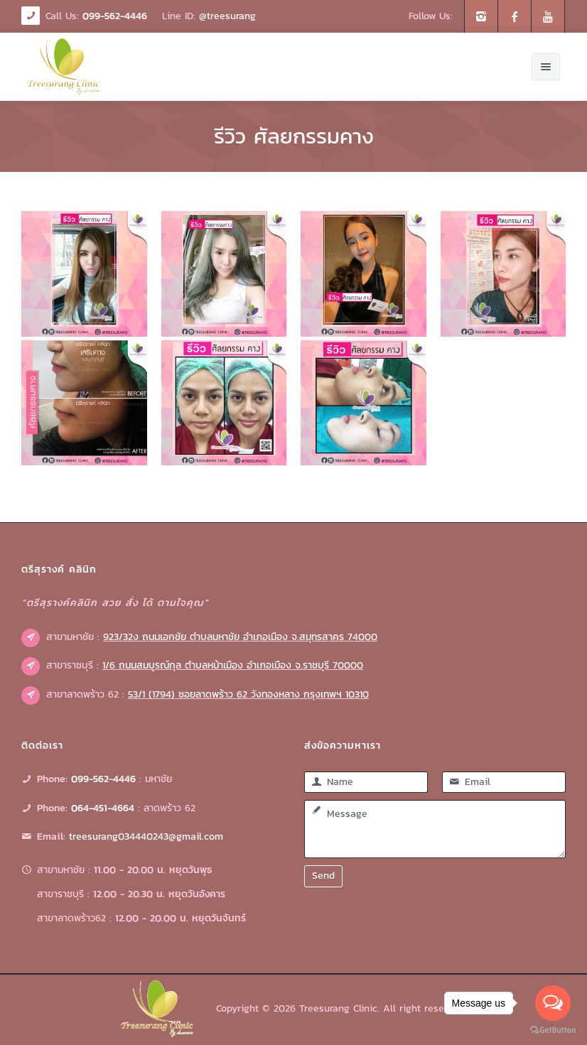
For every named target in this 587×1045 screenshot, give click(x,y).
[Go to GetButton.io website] (553, 1030)
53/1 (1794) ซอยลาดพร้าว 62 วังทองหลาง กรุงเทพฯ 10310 (248, 694)
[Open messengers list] (553, 1003)
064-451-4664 (102, 808)
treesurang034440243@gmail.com (146, 836)
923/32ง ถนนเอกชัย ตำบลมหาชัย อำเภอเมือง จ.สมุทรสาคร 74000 (240, 636)
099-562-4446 (114, 16)
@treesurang (227, 16)
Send (323, 875)
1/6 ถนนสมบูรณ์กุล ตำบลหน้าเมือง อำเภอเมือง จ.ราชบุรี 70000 (232, 665)
